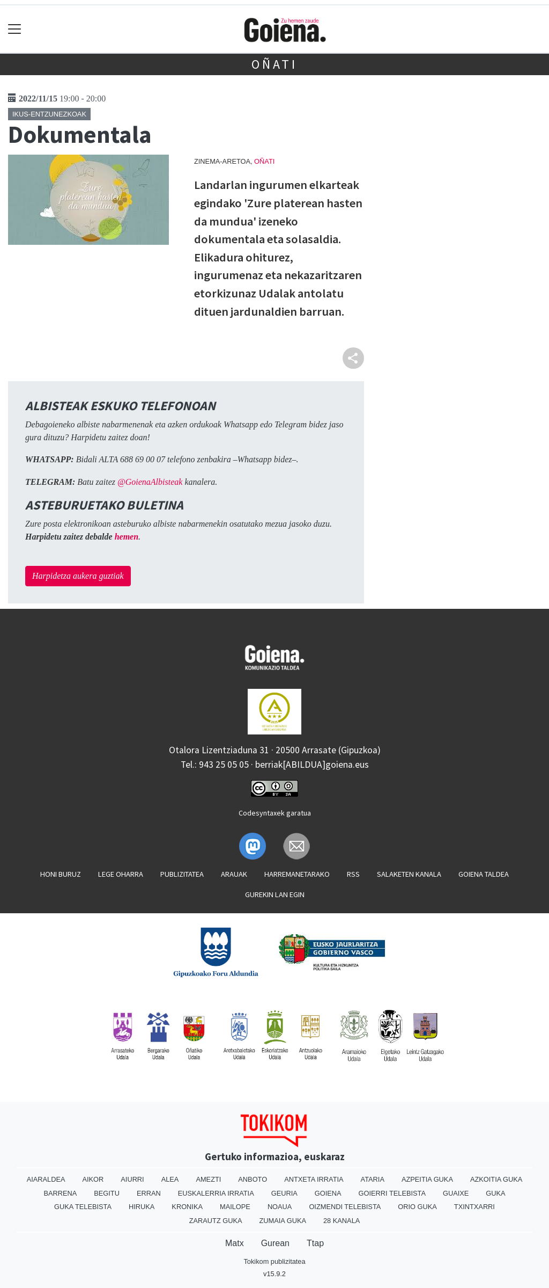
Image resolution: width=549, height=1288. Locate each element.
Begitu (107, 1193)
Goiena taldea (483, 874)
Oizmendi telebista (345, 1207)
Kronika (187, 1207)
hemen (126, 536)
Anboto (252, 1179)
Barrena (60, 1193)
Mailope (235, 1207)
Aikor (92, 1179)
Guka (495, 1193)
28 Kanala (341, 1221)
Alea (170, 1179)
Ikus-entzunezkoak (49, 114)
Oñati (274, 64)
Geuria (284, 1193)
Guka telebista (83, 1207)
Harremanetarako (297, 874)
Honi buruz (60, 874)
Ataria (372, 1179)
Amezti (208, 1179)
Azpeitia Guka (427, 1179)
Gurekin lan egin (275, 894)
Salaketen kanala (409, 874)
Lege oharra (120, 874)
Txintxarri (474, 1207)
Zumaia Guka (282, 1221)
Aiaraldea (46, 1179)
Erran (149, 1193)
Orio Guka (417, 1207)
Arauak (234, 874)
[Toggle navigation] (14, 29)
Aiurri (132, 1179)
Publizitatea (182, 874)
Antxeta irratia (313, 1179)
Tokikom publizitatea (274, 1261)
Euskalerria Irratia (216, 1193)
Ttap (315, 1243)
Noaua (280, 1207)
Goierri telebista (392, 1193)
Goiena (328, 1193)
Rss (353, 874)
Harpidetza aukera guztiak (78, 575)
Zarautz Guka (215, 1221)
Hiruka (141, 1207)
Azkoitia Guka (496, 1179)
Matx (234, 1243)
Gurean (275, 1243)
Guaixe (456, 1193)
